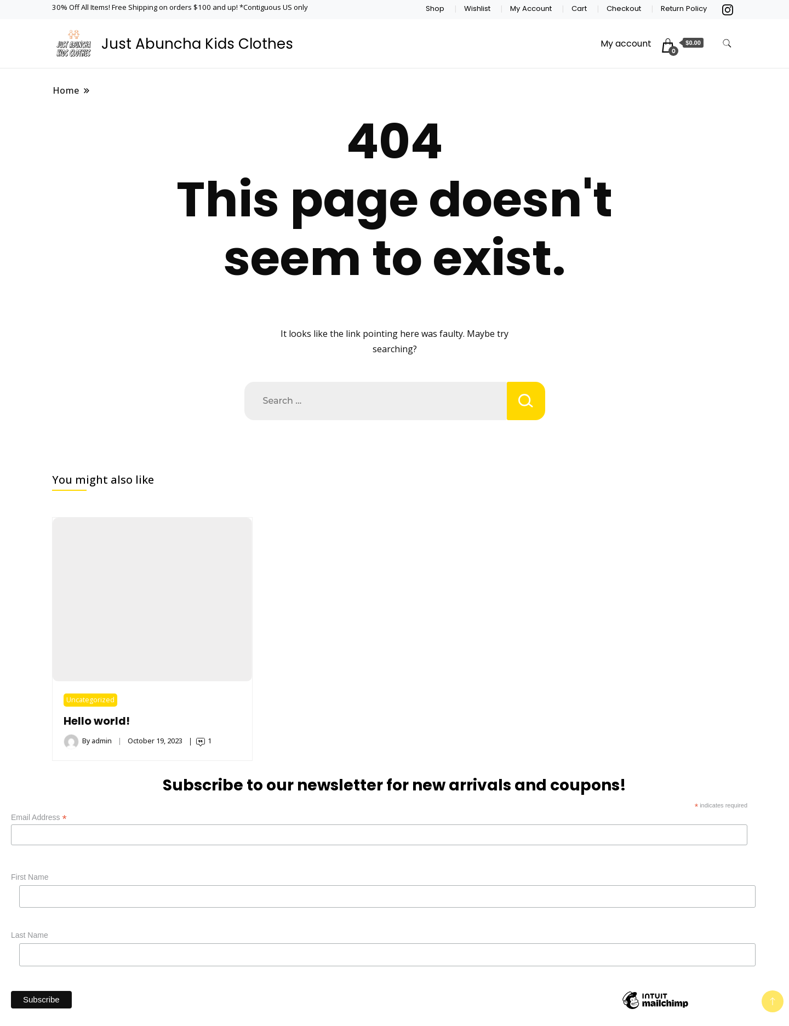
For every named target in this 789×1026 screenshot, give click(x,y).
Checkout (624, 8)
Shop (435, 8)
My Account (531, 8)
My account (626, 43)
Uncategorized (90, 699)
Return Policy (684, 8)
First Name (29, 877)
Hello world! (97, 721)
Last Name (29, 935)
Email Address (39, 817)
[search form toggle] (727, 43)
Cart (579, 8)
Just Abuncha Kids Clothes (197, 44)
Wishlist (477, 8)
